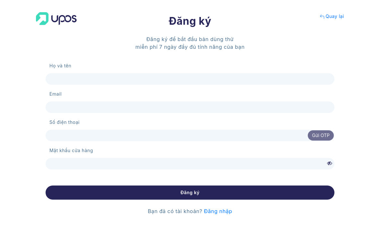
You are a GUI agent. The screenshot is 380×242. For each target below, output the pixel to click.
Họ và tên (60, 65)
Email (55, 94)
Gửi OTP (321, 135)
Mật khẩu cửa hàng (71, 150)
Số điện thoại (64, 122)
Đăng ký (190, 192)
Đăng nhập (218, 211)
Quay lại (332, 16)
